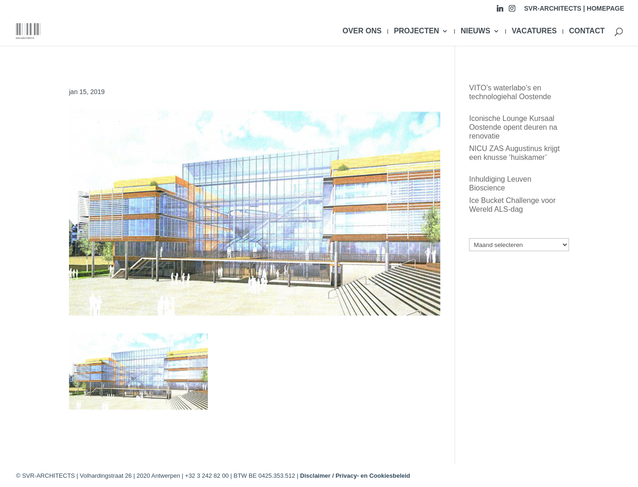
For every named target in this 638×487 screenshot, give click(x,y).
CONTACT (587, 31)
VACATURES (534, 31)
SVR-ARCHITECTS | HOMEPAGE (574, 8)
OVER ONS (362, 31)
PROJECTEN (416, 31)
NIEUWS (475, 31)
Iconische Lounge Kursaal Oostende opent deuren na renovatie (513, 127)
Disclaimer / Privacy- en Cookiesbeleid (355, 475)
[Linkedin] (500, 11)
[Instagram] (512, 11)
